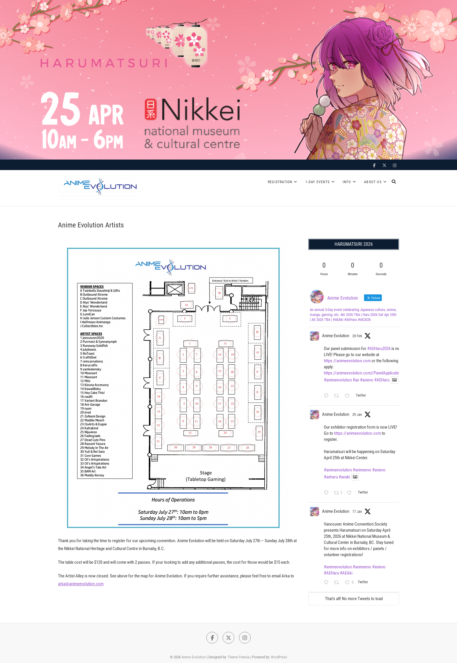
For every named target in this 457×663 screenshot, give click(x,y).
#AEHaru (381, 380)
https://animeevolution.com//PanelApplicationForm (367, 373)
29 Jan (357, 415)
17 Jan (357, 512)
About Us (373, 182)
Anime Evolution (335, 335)
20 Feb (357, 336)
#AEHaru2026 (379, 348)
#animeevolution (338, 380)
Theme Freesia (238, 657)
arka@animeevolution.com (80, 583)
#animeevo (362, 470)
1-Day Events (317, 182)
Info (347, 182)
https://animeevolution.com (347, 360)
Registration (280, 182)
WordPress (279, 657)
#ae (356, 380)
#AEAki (346, 573)
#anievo (366, 380)
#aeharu (331, 477)
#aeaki (344, 477)
